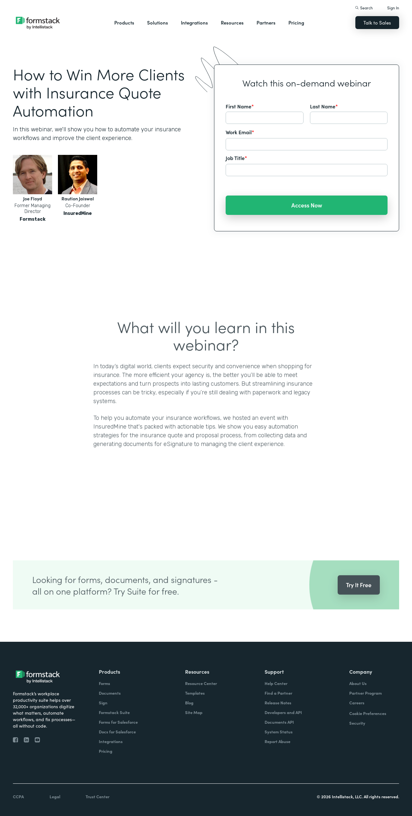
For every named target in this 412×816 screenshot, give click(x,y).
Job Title (236, 157)
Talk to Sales (377, 22)
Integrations (194, 22)
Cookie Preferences (367, 713)
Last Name (324, 106)
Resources (232, 22)
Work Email (240, 132)
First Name (240, 106)
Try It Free (358, 594)
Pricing (296, 22)
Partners (266, 22)
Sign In (393, 7)
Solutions (157, 22)
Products (124, 22)
